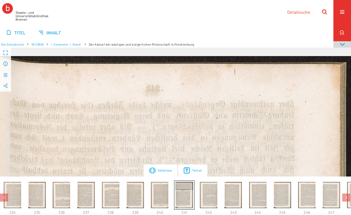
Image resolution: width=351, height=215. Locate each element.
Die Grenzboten (12, 44)
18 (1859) (37, 44)
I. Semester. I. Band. (66, 44)
